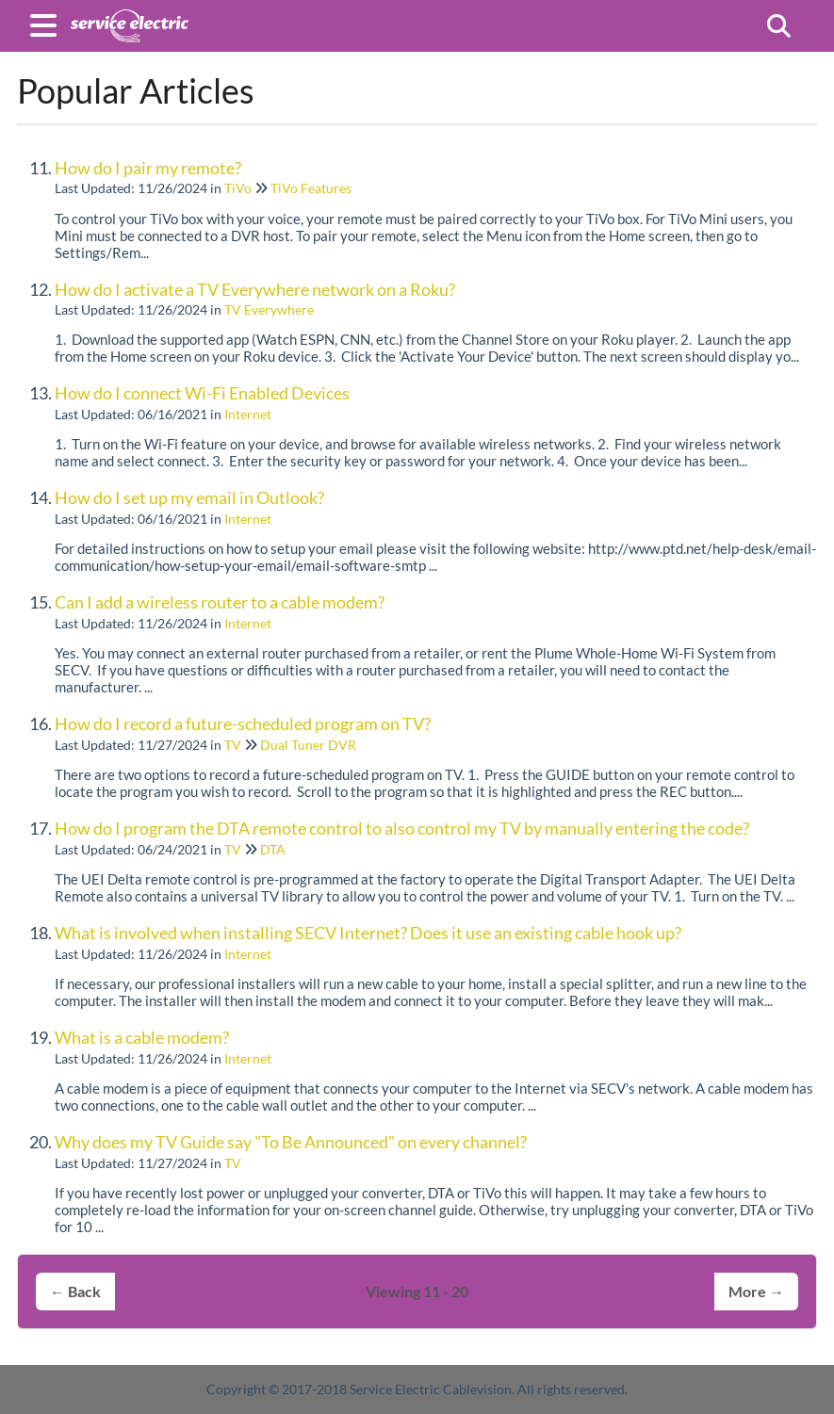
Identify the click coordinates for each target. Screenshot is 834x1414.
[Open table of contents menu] (47, 22)
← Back (75, 1291)
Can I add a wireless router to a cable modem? (219, 602)
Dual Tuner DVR (308, 745)
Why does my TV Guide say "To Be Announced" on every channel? (291, 1141)
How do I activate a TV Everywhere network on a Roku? (255, 289)
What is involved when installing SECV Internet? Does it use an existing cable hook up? (368, 932)
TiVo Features (311, 188)
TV (232, 745)
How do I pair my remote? (148, 167)
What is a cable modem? (142, 1037)
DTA (273, 849)
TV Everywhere (269, 309)
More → (756, 1291)
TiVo (238, 188)
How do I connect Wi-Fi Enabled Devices (202, 392)
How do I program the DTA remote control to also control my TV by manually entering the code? (402, 828)
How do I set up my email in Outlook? (189, 497)
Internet (247, 414)
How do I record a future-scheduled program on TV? (243, 723)
